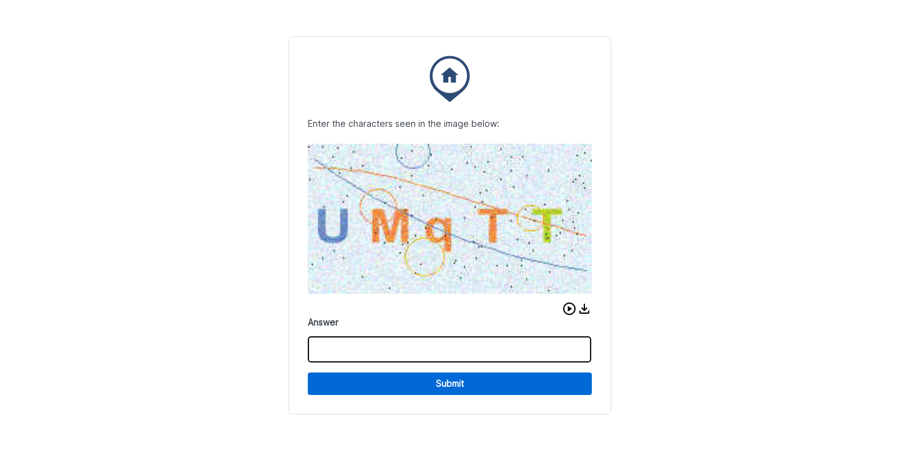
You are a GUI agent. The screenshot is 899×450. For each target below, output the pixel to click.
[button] (569, 308)
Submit (450, 383)
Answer (323, 322)
